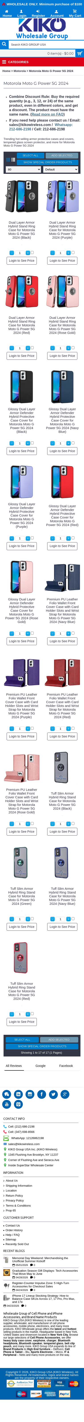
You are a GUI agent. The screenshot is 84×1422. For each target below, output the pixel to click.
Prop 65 (9, 1199)
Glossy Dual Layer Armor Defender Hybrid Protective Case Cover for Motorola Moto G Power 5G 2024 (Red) (62, 515)
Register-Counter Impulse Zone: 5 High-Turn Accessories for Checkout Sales (40, 1273)
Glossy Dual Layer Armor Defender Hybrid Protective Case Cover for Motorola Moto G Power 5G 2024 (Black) (21, 420)
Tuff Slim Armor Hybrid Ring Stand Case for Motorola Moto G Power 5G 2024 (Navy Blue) (62, 896)
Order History (13, 1219)
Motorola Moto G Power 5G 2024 (51, 71)
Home (6, 71)
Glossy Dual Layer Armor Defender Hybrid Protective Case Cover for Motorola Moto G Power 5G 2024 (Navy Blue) (62, 420)
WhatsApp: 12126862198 (23, 1126)
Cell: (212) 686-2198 (19, 1115)
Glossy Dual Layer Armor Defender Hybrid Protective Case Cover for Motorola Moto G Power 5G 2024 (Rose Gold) (21, 610)
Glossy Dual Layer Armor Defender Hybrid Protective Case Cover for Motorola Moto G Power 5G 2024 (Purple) (21, 515)
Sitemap (9, 1228)
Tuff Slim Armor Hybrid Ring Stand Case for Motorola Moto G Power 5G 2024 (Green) (21, 896)
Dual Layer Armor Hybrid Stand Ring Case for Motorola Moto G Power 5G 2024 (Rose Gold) (62, 325)
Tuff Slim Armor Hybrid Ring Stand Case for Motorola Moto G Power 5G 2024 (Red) (21, 991)
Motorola (20, 71)
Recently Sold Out (16, 1232)
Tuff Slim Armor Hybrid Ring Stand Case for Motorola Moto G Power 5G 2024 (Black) (62, 800)
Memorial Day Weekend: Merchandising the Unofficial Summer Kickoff (40, 1248)
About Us (10, 1169)
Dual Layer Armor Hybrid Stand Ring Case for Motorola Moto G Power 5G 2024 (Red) (21, 325)
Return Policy (13, 1184)
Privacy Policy (13, 1189)
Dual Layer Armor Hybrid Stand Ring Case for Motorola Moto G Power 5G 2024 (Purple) (62, 230)
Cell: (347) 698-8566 (19, 1121)
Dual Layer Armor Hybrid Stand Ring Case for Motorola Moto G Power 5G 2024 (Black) (21, 230)
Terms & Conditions (17, 1194)
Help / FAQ (11, 1223)
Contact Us (11, 1214)
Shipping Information (17, 1174)
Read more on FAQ (47, 114)
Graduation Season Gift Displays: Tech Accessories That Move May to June (45, 1261)
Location (10, 1179)
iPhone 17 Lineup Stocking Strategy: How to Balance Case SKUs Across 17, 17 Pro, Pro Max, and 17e (43, 1287)
